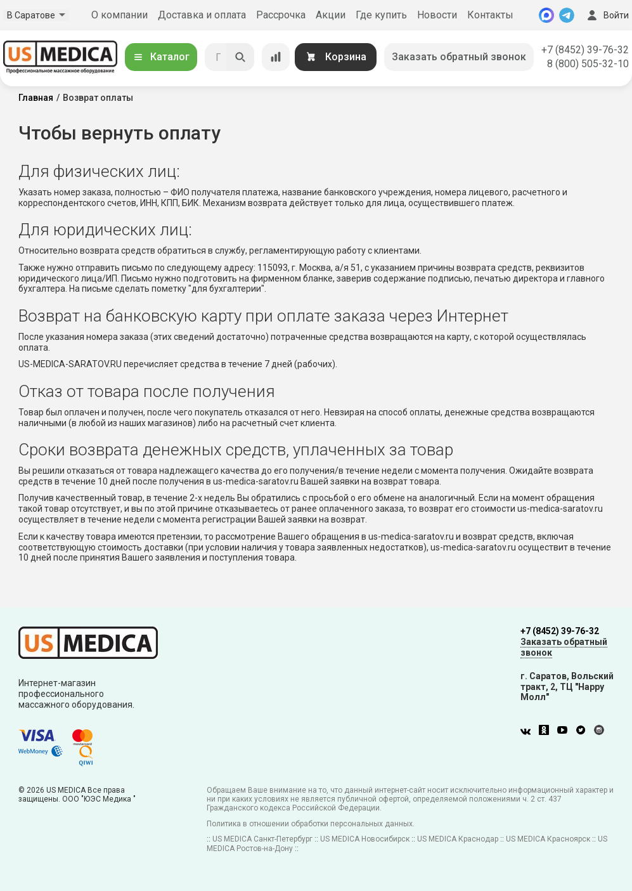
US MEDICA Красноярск (548, 839)
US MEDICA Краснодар (457, 839)
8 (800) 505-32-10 (588, 64)
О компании (119, 15)
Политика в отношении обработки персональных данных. (311, 823)
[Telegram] (566, 15)
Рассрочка (281, 15)
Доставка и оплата (202, 15)
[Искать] (240, 57)
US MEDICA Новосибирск (365, 839)
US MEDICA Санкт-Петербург (262, 839)
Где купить (381, 15)
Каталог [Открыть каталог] (161, 57)
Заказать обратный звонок (459, 57)
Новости (437, 15)
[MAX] (546, 15)
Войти (606, 15)
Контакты (490, 15)
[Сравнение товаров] (276, 57)
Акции (330, 15)
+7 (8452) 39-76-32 (585, 50)
